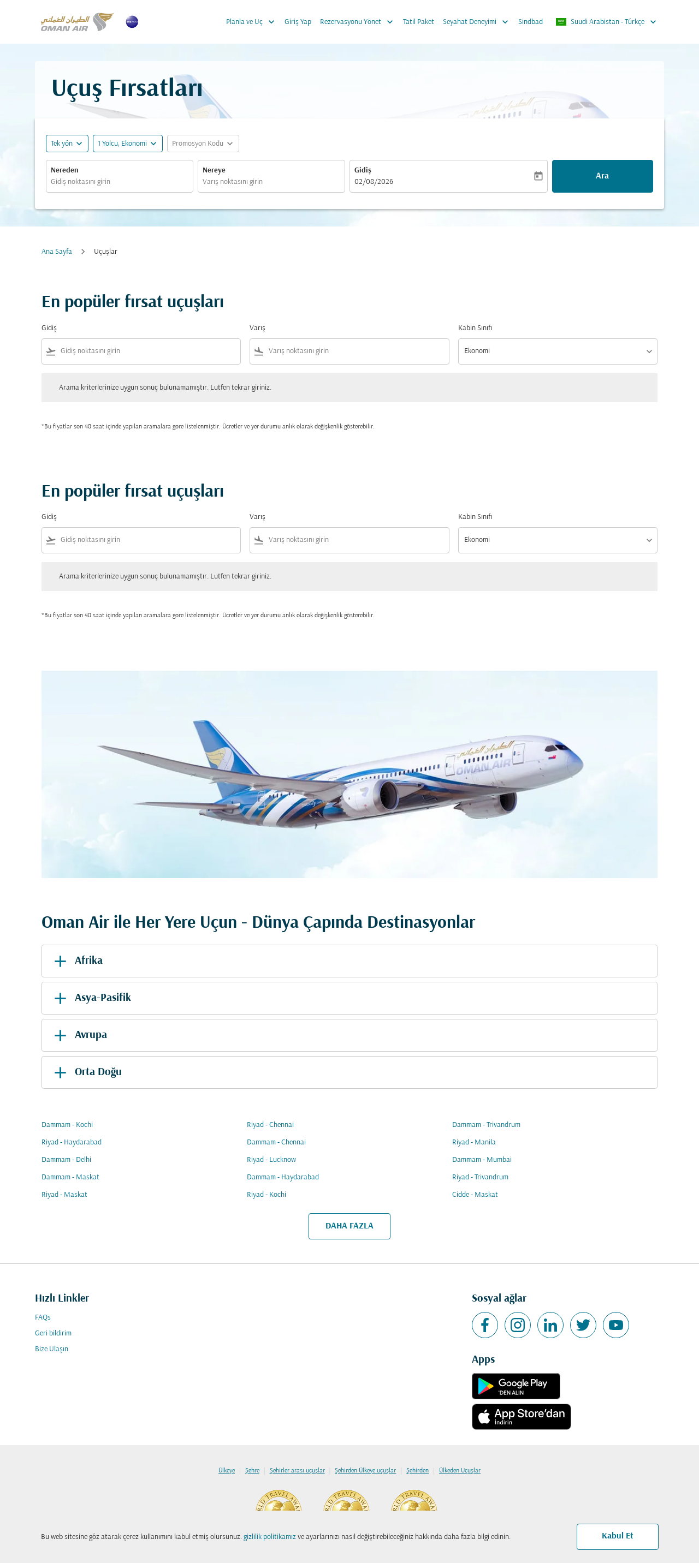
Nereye (214, 170)
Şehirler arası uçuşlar (297, 1470)
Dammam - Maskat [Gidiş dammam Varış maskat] (70, 1177)
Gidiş (362, 170)
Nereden (65, 170)
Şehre (252, 1470)
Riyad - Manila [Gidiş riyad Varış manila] (474, 1142)
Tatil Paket (418, 22)
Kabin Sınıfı (475, 328)
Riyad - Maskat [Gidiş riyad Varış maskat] (64, 1195)
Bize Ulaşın (51, 1349)
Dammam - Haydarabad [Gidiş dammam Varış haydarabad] (283, 1177)
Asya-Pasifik (90, 998)
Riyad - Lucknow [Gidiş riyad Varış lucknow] (271, 1160)
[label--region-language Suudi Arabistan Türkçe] (607, 21)
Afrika (76, 961)
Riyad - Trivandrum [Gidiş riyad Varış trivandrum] (480, 1177)
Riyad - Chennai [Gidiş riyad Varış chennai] (270, 1125)
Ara (602, 176)
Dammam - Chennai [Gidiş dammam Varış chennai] (276, 1142)
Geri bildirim (53, 1333)
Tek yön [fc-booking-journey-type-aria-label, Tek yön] (62, 144)
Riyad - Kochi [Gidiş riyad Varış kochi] (266, 1195)
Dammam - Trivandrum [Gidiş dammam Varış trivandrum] (486, 1125)
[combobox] (119, 182)
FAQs (43, 1318)
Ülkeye (226, 1470)
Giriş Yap (298, 22)
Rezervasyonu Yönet (359, 21)
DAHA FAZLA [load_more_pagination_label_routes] (349, 1226)
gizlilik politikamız (270, 1537)
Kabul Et (617, 1536)
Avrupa (78, 1035)
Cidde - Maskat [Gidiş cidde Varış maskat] (475, 1195)
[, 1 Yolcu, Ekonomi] (122, 144)
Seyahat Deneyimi (478, 21)
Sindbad (530, 22)
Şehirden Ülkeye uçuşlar (365, 1470)
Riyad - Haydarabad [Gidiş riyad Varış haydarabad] (72, 1142)
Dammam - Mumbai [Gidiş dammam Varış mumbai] (482, 1160)
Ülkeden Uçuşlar (460, 1470)
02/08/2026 (373, 182)
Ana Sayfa (57, 252)
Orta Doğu (86, 1072)
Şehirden (417, 1470)
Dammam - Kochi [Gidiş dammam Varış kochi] (67, 1125)
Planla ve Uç (253, 21)
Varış (257, 328)
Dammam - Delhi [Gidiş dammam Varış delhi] (66, 1160)
